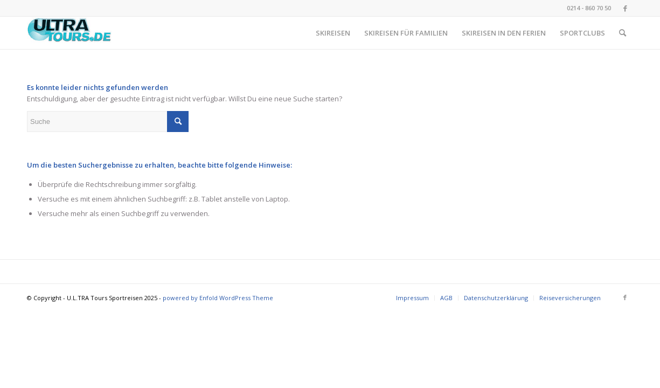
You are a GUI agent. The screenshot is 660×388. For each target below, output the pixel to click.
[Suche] (622, 33)
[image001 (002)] (69, 33)
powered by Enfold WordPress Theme (218, 298)
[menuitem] (333, 33)
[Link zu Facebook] (625, 8)
